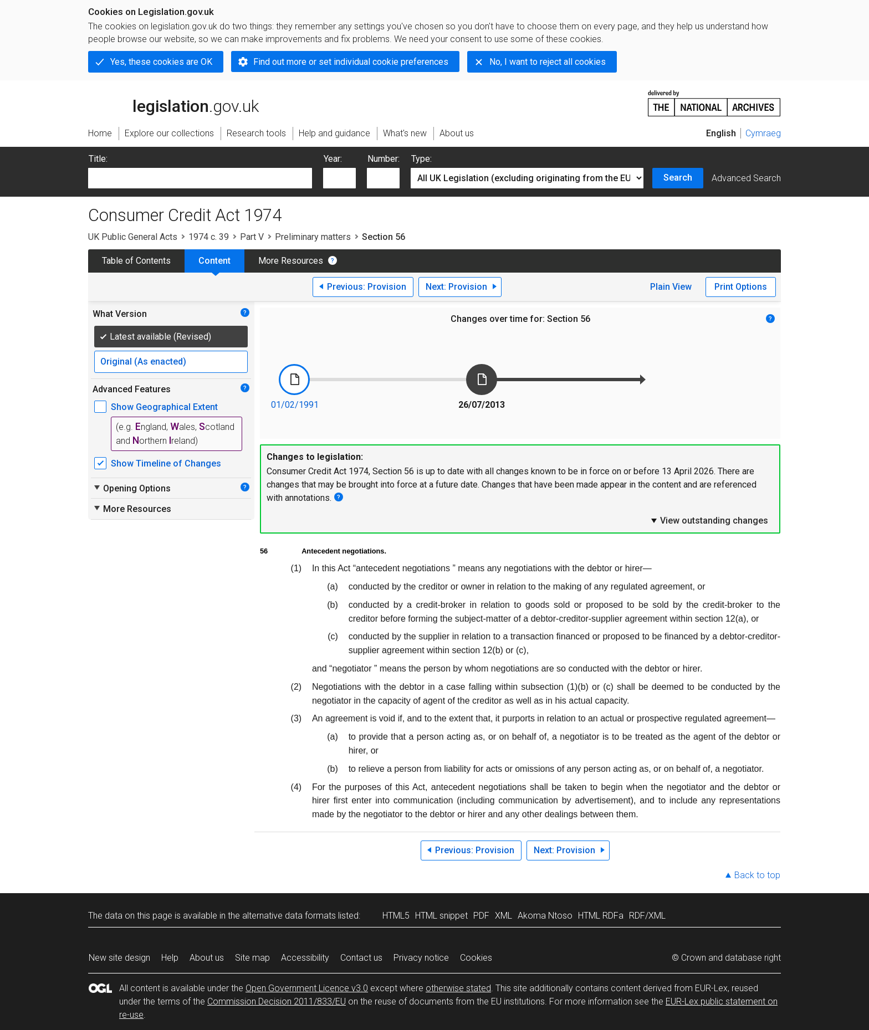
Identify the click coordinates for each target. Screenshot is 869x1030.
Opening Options (132, 488)
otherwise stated (458, 988)
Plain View (671, 286)
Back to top (757, 875)
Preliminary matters (313, 237)
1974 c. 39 (208, 237)
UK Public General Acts (132, 237)
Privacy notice (421, 957)
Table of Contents (136, 260)
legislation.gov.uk (173, 102)
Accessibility (305, 957)
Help (169, 957)
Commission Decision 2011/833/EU (276, 1001)
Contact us (361, 957)
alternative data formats (289, 915)
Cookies (476, 957)
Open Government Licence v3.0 (307, 988)
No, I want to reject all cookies (547, 62)
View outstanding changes (709, 520)
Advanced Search (746, 178)
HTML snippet (441, 915)
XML (503, 915)
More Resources (290, 260)
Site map (252, 957)
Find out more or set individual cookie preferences (350, 62)
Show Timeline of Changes (166, 463)
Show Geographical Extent (164, 407)
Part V (252, 237)
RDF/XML (647, 915)
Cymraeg (763, 133)
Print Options (740, 286)
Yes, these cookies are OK (161, 62)
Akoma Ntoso (545, 915)
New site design (119, 957)
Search (677, 177)
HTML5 (396, 915)
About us (207, 957)
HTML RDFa (600, 915)
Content (214, 260)
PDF (481, 915)
